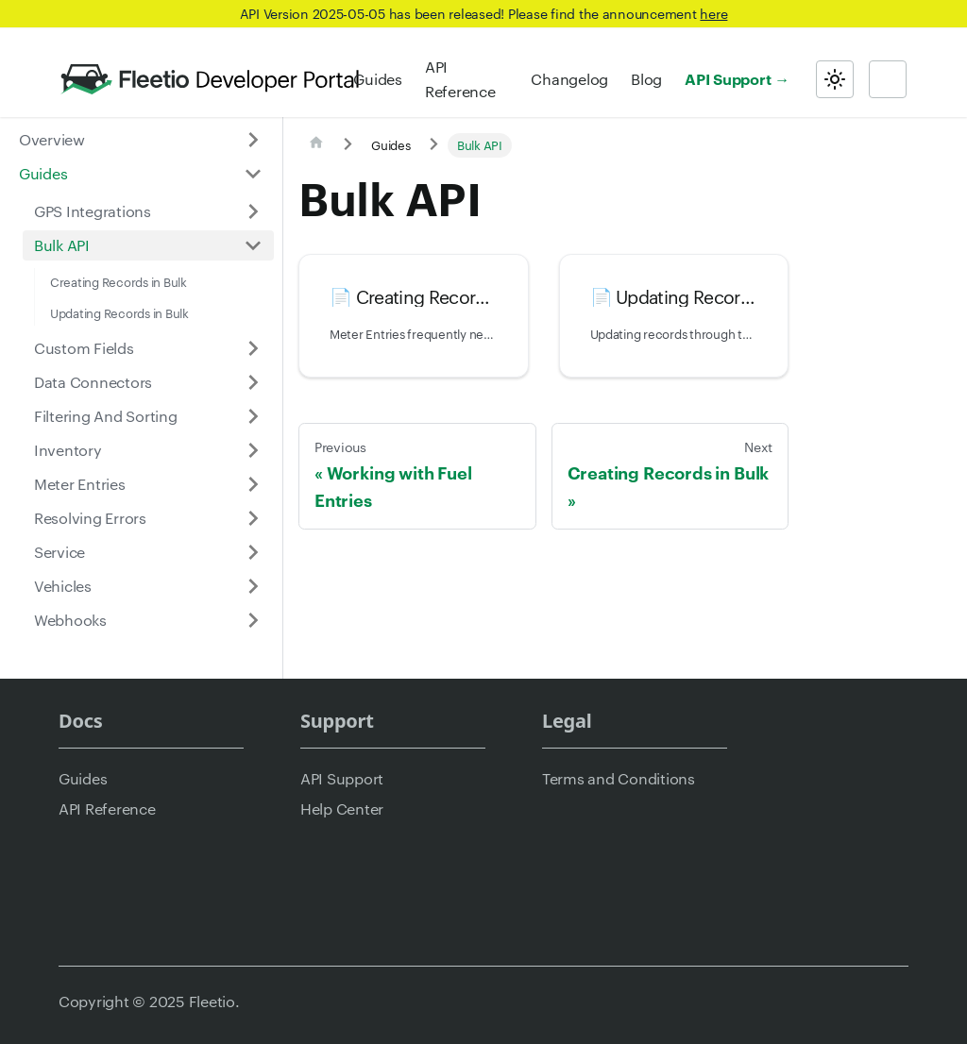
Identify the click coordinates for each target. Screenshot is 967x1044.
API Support (728, 78)
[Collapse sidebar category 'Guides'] (253, 174)
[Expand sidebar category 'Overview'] (253, 140)
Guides (377, 79)
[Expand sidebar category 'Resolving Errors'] (253, 518)
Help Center (341, 808)
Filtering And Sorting (106, 416)
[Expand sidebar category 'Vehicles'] (253, 586)
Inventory (68, 450)
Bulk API (62, 245)
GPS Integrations (92, 211)
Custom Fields (84, 348)
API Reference (460, 79)
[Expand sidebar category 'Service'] (253, 552)
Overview (52, 139)
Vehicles (63, 586)
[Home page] (316, 145)
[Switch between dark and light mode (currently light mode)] (835, 79)
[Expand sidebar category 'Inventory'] (253, 450)
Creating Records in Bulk (118, 281)
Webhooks (70, 620)
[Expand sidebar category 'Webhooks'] (253, 620)
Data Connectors (93, 382)
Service (59, 552)
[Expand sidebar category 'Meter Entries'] (253, 484)
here (713, 13)
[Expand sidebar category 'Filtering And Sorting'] (253, 416)
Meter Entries (80, 484)
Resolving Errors (90, 518)
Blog (646, 79)
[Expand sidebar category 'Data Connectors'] (253, 382)
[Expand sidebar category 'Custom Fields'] (253, 348)
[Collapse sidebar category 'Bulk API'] (253, 245)
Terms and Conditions (618, 778)
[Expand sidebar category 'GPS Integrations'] (253, 211)
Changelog (569, 79)
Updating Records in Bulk (119, 312)
